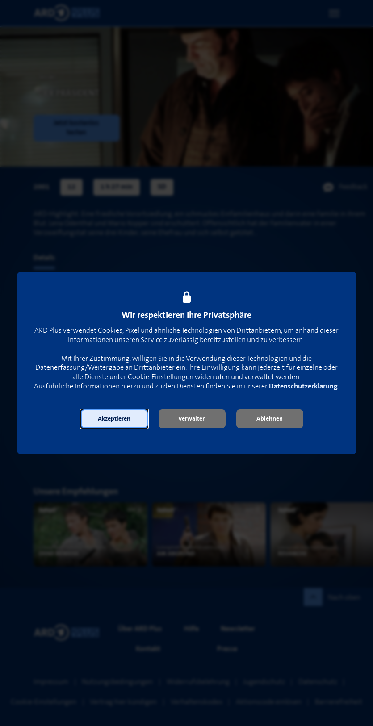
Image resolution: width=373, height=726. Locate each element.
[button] (114, 418)
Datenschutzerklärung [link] (303, 386)
